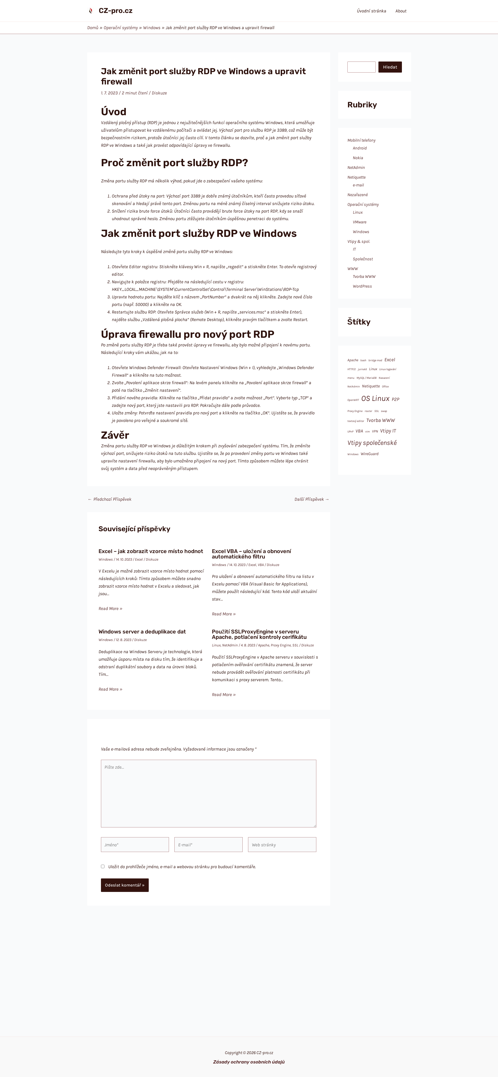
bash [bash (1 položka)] (363, 360)
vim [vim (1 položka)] (367, 431)
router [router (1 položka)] (368, 411)
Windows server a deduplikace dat (142, 631)
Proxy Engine (281, 645)
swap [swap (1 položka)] (384, 411)
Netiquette (356, 177)
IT (354, 249)
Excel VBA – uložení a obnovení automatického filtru (251, 554)
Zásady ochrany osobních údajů (249, 1062)
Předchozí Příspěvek (109, 499)
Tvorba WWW (364, 276)
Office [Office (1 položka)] (385, 386)
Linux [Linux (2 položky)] (373, 369)
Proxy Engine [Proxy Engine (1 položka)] (355, 411)
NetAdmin (230, 645)
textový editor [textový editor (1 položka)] (355, 421)
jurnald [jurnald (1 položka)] (362, 369)
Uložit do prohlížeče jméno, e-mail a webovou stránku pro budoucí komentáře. (182, 866)
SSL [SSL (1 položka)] (376, 411)
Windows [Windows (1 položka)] (352, 454)
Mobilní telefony (361, 140)
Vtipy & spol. (358, 241)
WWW (352, 268)
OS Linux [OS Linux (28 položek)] (375, 398)
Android (360, 148)
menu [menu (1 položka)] (350, 378)
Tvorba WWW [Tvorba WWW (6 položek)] (380, 420)
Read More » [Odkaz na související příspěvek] (110, 608)
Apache (263, 645)
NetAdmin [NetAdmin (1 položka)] (353, 386)
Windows (106, 559)
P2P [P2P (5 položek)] (395, 399)
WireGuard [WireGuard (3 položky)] (369, 453)
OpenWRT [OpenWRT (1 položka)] (353, 400)
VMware (359, 221)
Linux (216, 645)
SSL (295, 645)
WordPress (362, 286)
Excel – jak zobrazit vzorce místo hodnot (151, 551)
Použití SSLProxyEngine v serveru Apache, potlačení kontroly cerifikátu (259, 634)
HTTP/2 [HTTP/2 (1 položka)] (351, 369)
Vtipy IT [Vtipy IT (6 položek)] (388, 431)
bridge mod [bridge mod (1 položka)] (375, 360)
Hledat (390, 67)
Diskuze (159, 93)
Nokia (358, 157)
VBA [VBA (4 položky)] (359, 431)
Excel (139, 559)
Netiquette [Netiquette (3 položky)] (371, 386)
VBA (261, 565)
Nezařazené (357, 194)
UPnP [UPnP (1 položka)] (350, 431)
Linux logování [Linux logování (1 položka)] (387, 369)
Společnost (363, 258)
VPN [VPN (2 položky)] (375, 431)
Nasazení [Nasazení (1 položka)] (384, 378)
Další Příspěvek (312, 499)
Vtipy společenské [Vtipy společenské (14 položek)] (372, 443)
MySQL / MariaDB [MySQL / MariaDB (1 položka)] (367, 378)
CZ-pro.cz (116, 10)
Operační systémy (363, 204)
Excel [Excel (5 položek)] (389, 360)
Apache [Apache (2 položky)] (352, 360)
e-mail (358, 185)
